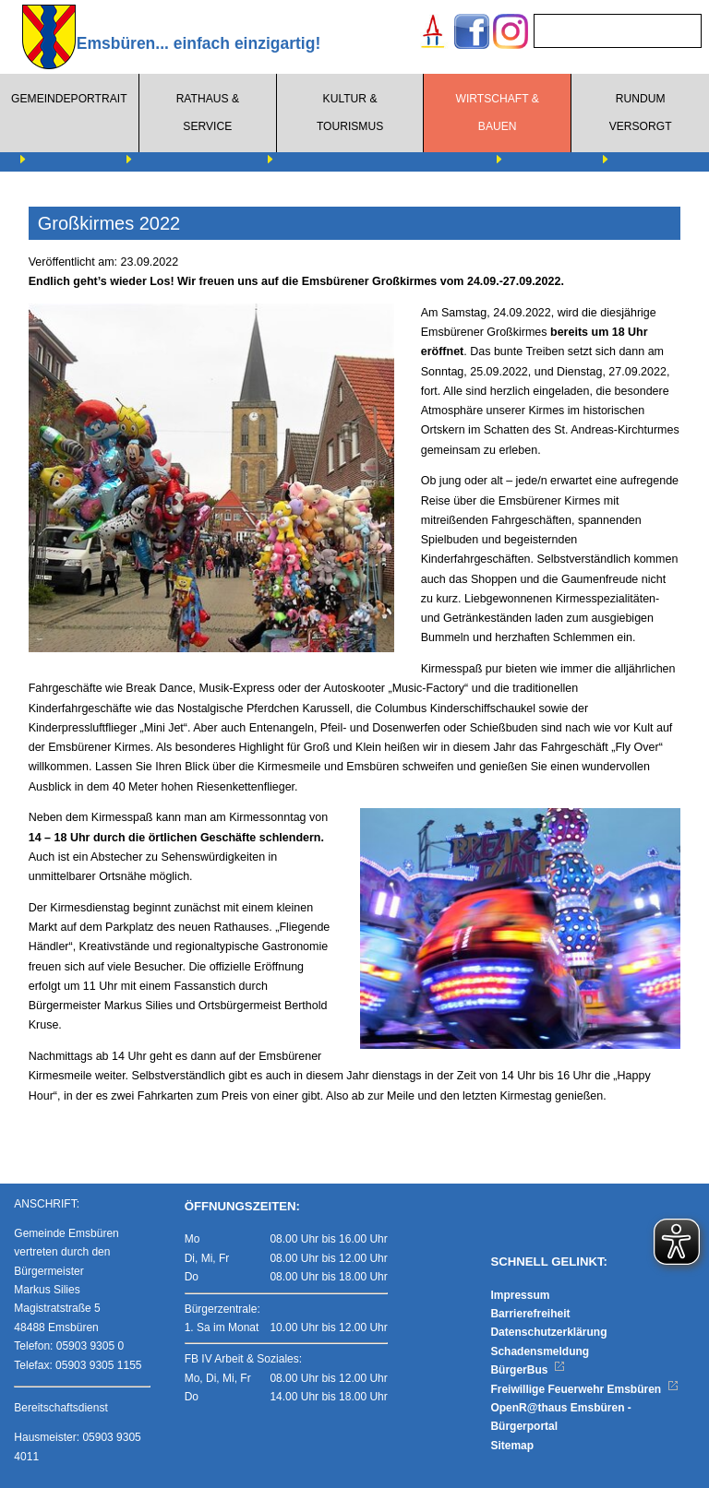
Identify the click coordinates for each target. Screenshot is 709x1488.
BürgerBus (527, 1369)
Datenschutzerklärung (548, 1332)
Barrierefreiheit (530, 1313)
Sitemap (512, 1445)
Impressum (519, 1295)
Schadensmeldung (539, 1351)
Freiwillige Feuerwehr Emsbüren (584, 1389)
